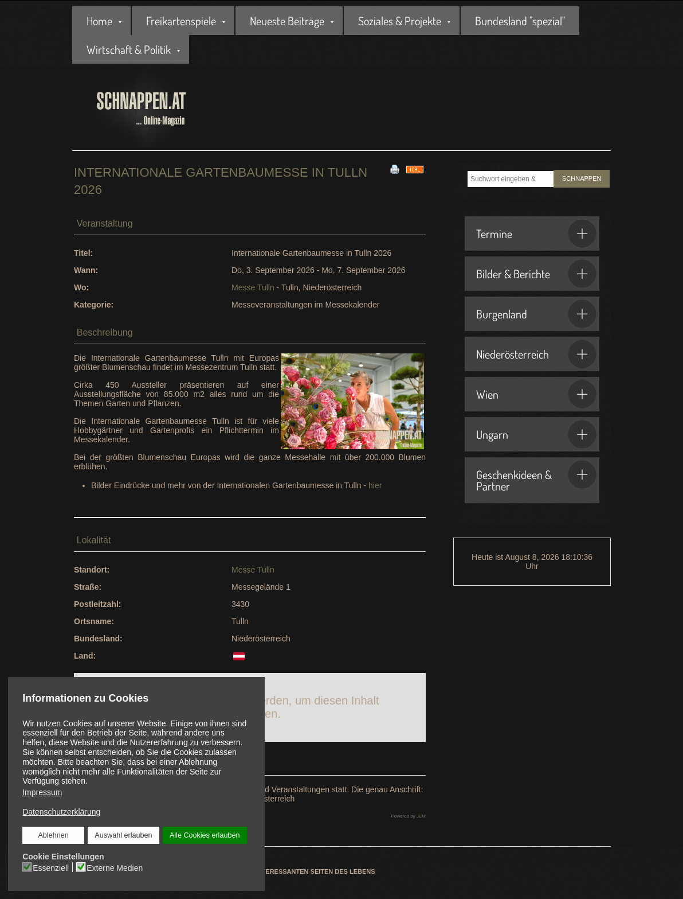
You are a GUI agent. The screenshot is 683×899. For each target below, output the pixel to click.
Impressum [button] (42, 792)
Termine (536, 233)
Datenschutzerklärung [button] (61, 811)
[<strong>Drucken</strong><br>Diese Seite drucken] (394, 168)
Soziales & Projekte (399, 20)
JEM (421, 816)
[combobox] (511, 179)
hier (375, 485)
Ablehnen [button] (53, 835)
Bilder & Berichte (536, 273)
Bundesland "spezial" (520, 20)
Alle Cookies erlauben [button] (205, 835)
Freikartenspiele (181, 20)
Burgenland (536, 313)
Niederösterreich (536, 354)
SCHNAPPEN (581, 178)
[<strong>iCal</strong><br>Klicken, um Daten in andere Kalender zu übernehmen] (415, 168)
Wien (536, 394)
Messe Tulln (252, 287)
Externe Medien (115, 867)
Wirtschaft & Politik (129, 49)
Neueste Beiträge (287, 20)
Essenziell (51, 867)
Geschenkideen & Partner (536, 476)
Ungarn (536, 434)
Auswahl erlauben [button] (123, 835)
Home (99, 20)
